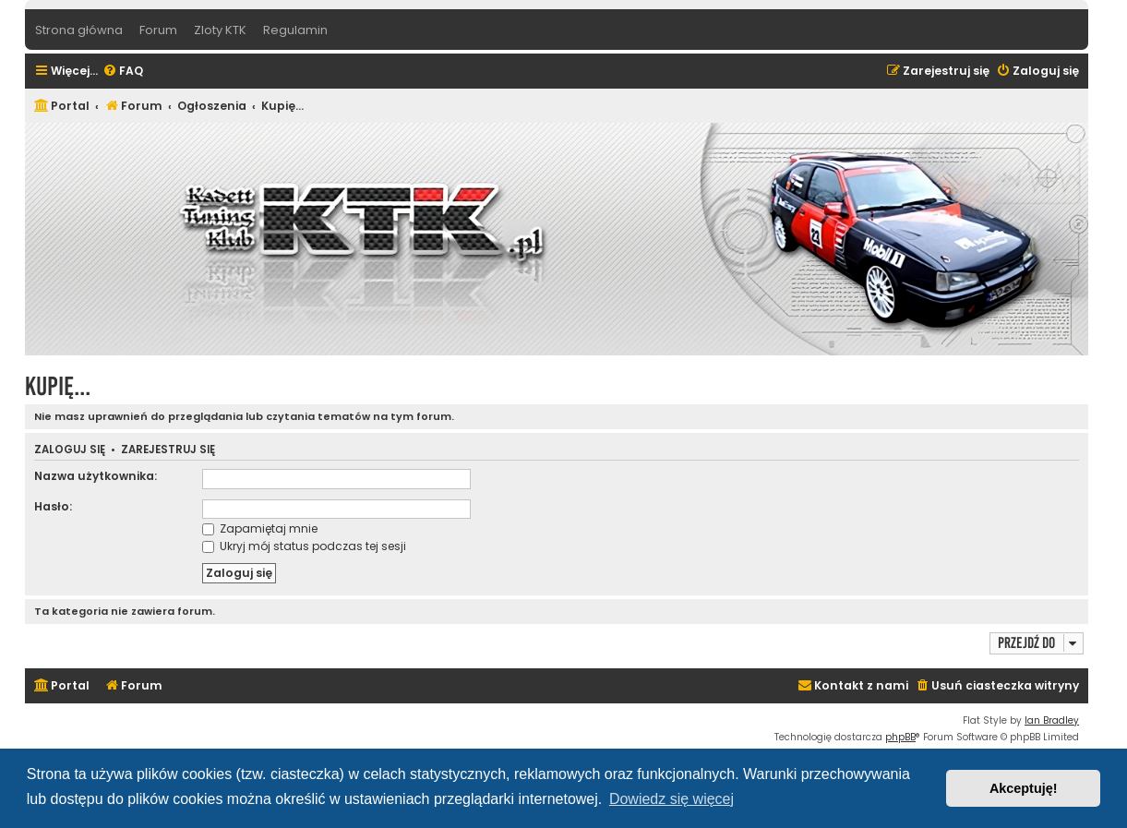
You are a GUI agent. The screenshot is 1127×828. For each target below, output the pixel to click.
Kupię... (57, 386)
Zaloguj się (69, 450)
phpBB (900, 737)
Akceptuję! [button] (1023, 788)
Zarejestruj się (168, 450)
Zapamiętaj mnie (260, 528)
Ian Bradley (1052, 720)
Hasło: (53, 506)
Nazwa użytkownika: (95, 476)
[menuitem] (122, 71)
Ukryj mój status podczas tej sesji (304, 546)
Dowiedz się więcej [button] (671, 799)
